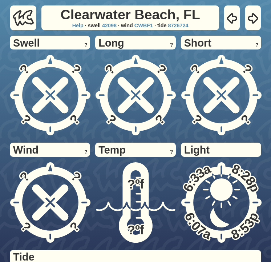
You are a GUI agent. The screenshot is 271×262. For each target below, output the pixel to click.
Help (78, 25)
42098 (109, 25)
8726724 (178, 25)
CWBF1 (143, 25)
